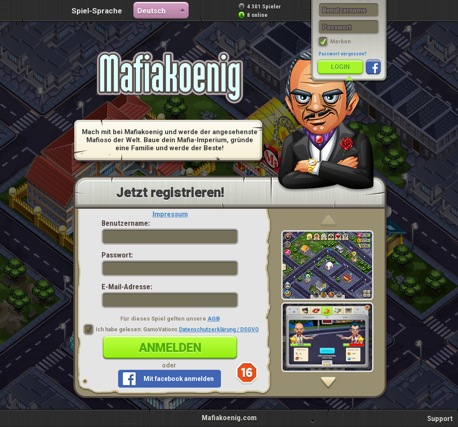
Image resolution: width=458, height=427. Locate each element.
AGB (214, 318)
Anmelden (170, 348)
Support (440, 418)
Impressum (170, 214)
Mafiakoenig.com (229, 417)
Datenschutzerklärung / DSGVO (219, 329)
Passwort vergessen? (342, 54)
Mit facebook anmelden (179, 378)
